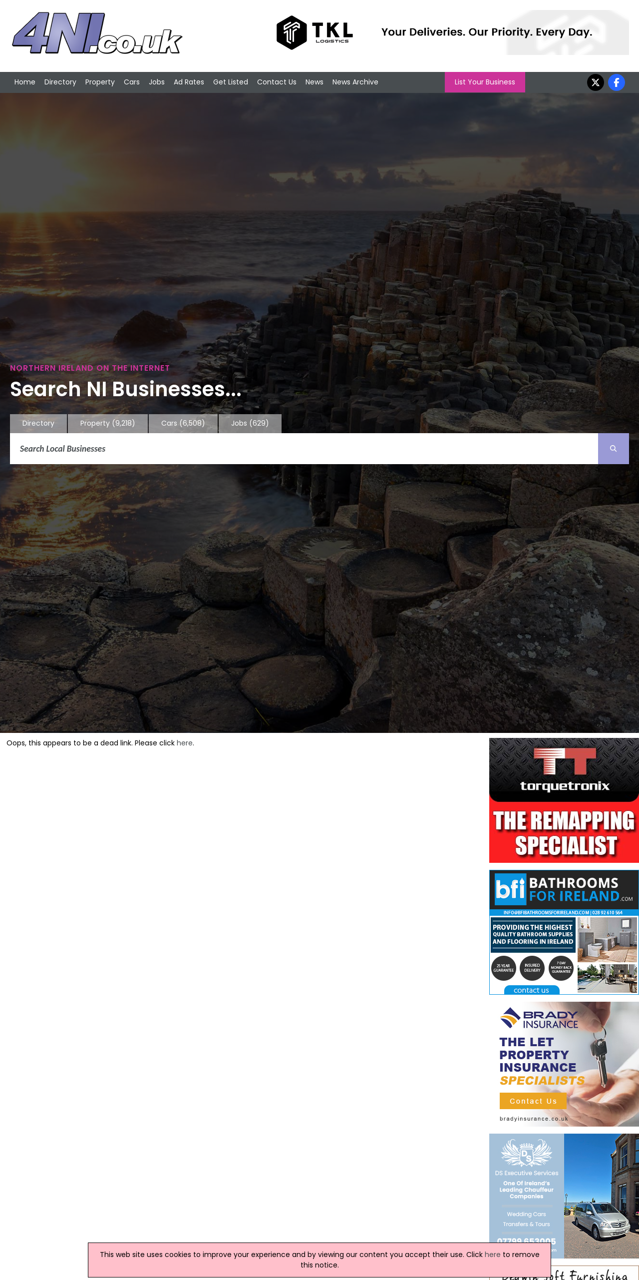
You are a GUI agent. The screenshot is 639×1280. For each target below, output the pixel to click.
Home (24, 82)
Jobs (157, 82)
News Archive (355, 82)
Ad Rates (189, 82)
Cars (132, 82)
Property (100, 82)
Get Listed (230, 82)
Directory (60, 82)
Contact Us (277, 82)
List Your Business (485, 82)
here (185, 743)
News (314, 82)
